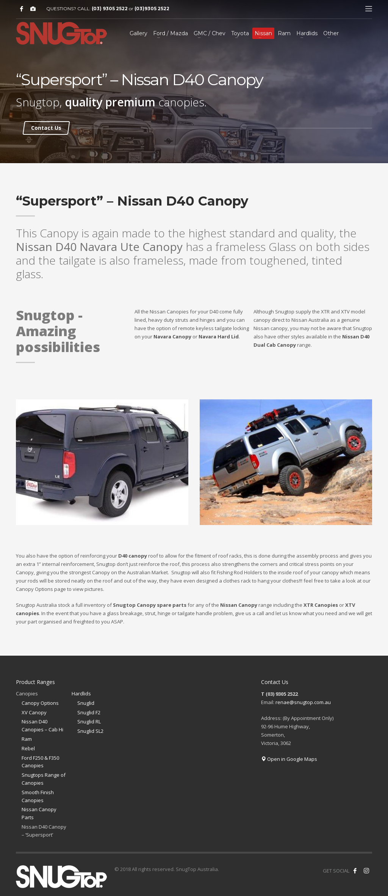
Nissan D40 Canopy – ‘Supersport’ (44, 830)
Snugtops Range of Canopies (44, 778)
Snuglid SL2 (90, 731)
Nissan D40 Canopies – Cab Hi (42, 725)
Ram (27, 738)
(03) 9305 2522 (110, 8)
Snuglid (85, 703)
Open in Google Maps (289, 759)
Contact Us (46, 127)
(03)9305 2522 (152, 8)
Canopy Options (40, 703)
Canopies (27, 693)
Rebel (28, 748)
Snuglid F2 (88, 712)
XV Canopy (34, 712)
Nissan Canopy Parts (39, 813)
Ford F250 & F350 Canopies (40, 761)
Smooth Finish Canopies (38, 796)
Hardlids (81, 693)
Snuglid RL (89, 721)
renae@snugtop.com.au (303, 702)
